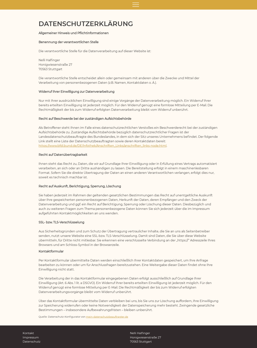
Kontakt (28, 333)
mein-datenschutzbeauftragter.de (107, 316)
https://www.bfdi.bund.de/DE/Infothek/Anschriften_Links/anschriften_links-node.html (103, 146)
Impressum (31, 337)
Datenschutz (31, 341)
